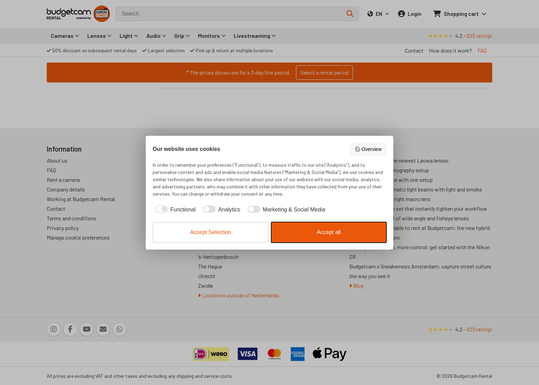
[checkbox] (174, 210)
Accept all (329, 232)
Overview (368, 149)
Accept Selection (210, 232)
